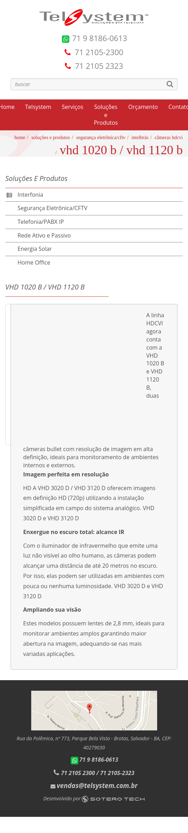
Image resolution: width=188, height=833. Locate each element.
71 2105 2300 (78, 773)
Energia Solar (35, 249)
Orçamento (143, 107)
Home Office (34, 262)
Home (19, 137)
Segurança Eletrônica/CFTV (100, 137)
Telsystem (38, 107)
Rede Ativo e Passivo (44, 235)
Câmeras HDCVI (169, 137)
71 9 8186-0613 (94, 38)
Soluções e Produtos (106, 115)
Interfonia (30, 195)
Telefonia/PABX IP (41, 222)
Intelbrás (140, 137)
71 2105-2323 (117, 773)
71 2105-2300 (99, 52)
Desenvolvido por (94, 798)
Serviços (72, 107)
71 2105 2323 (99, 65)
